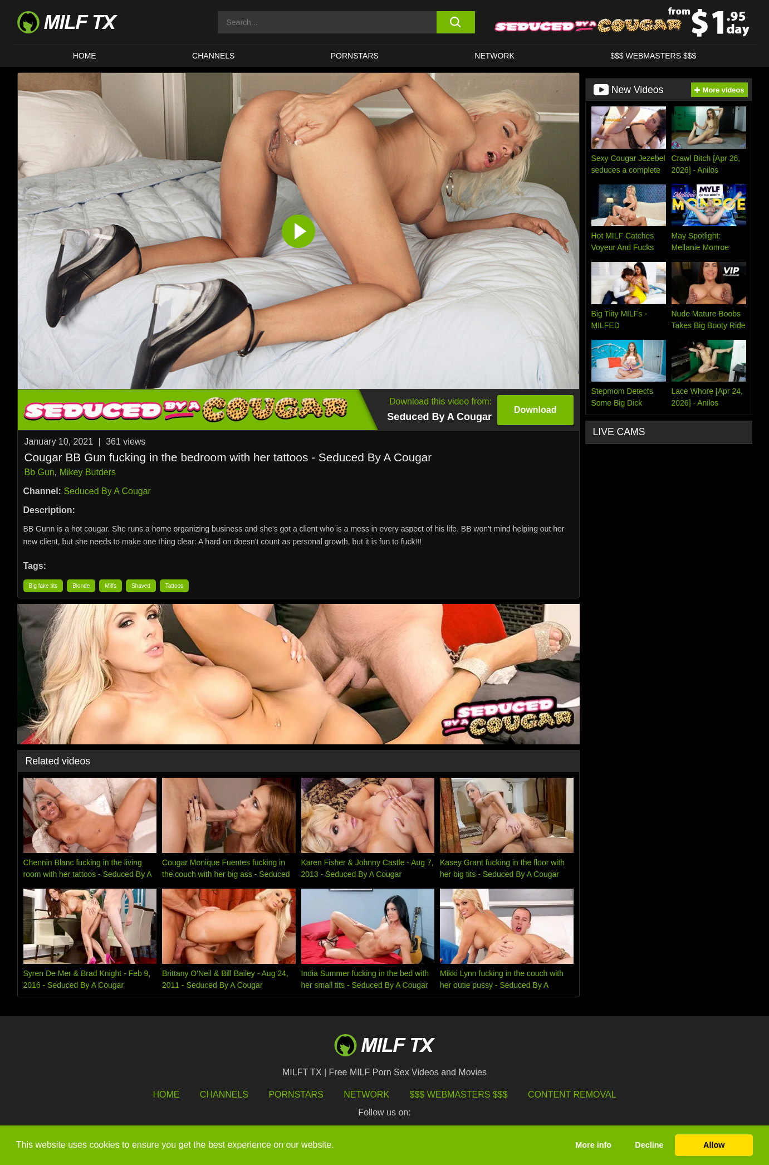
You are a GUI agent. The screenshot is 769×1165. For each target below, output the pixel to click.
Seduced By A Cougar (107, 491)
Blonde (81, 586)
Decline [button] (649, 1144)
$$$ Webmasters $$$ (459, 1094)
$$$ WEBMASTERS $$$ (653, 55)
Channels (224, 1094)
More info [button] (593, 1144)
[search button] (456, 22)
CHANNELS (213, 55)
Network (494, 55)
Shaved (140, 586)
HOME (84, 55)
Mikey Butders (88, 472)
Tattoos (174, 586)
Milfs (110, 586)
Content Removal (572, 1094)
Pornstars (355, 55)
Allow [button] (713, 1144)
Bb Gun (40, 472)
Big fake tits (43, 586)
